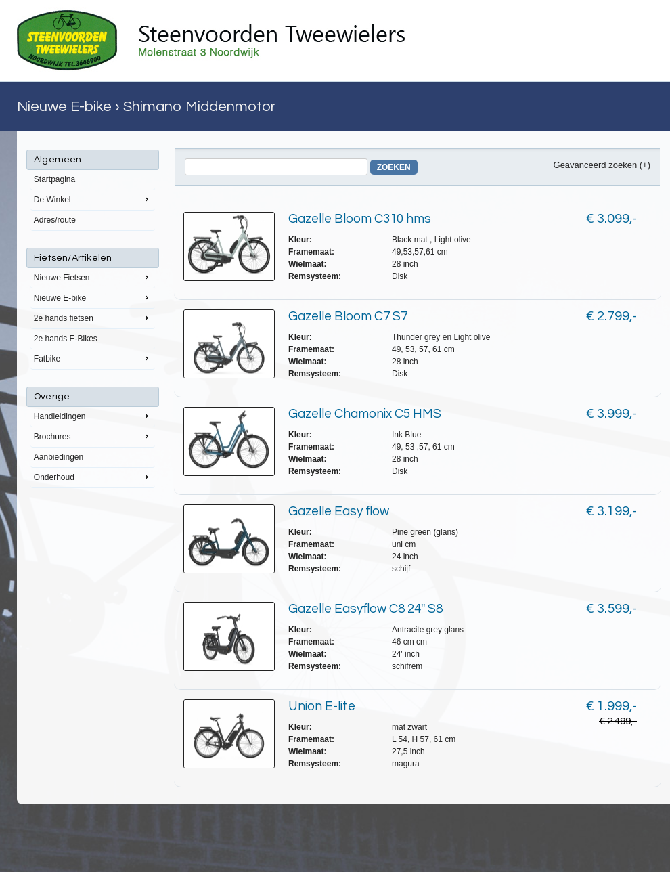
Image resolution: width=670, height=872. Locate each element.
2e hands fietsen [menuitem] (93, 317)
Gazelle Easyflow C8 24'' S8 (365, 608)
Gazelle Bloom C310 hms (359, 218)
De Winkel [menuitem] (93, 199)
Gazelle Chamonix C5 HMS (364, 413)
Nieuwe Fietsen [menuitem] (93, 276)
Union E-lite (321, 706)
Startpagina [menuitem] (54, 179)
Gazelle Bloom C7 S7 (347, 316)
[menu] (92, 318)
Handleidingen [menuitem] (93, 415)
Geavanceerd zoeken (596, 165)
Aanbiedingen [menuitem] (58, 457)
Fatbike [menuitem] (93, 358)
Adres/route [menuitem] (55, 220)
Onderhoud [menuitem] (93, 476)
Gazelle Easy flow (338, 511)
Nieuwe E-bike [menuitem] (93, 297)
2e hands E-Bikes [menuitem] (65, 338)
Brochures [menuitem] (93, 436)
